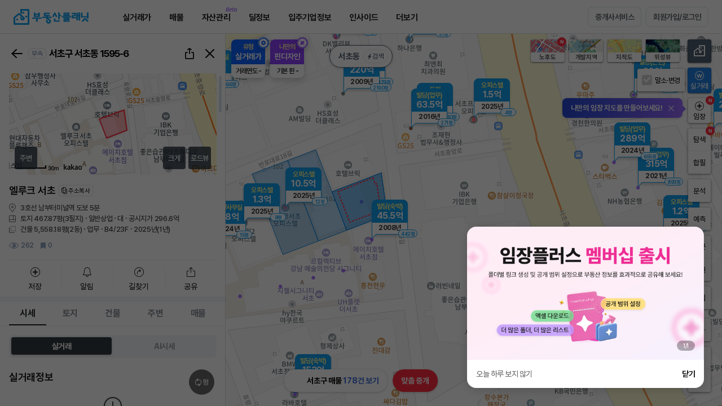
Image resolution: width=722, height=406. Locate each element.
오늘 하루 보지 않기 (504, 373)
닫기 (688, 373)
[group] (585, 293)
